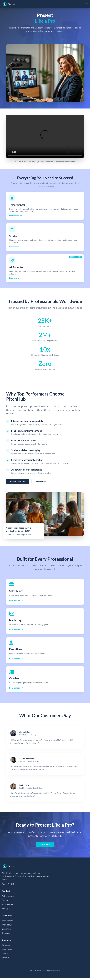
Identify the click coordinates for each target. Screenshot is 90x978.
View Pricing (41, 481)
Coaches (6, 933)
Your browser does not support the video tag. (45, 136)
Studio (5, 900)
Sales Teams (7, 920)
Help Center (7, 949)
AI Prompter (7, 904)
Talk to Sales (45, 844)
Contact (5, 953)
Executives (7, 929)
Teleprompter (8, 896)
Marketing (7, 924)
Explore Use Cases (17, 481)
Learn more (15, 215)
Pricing (5, 908)
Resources (6, 945)
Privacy (5, 957)
